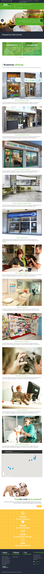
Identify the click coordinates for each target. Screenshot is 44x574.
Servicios (30, 4)
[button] (2, 20)
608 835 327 (25, 1)
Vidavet (25, 4)
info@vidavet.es (37, 561)
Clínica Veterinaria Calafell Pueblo (22, 203)
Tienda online (20, 7)
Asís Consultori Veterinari (22, 273)
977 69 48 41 (36, 0)
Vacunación (32, 45)
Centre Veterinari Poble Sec (22, 341)
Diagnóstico (12, 45)
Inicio (15, 4)
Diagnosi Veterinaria (22, 237)
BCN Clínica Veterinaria (22, 375)
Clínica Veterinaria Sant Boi (22, 135)
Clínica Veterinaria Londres (22, 100)
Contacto (15, 7)
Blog (17, 4)
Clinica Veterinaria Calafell (22, 444)
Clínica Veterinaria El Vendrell (22, 169)
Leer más (39, 506)
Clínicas (21, 4)
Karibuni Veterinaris (22, 307)
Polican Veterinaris (22, 410)
